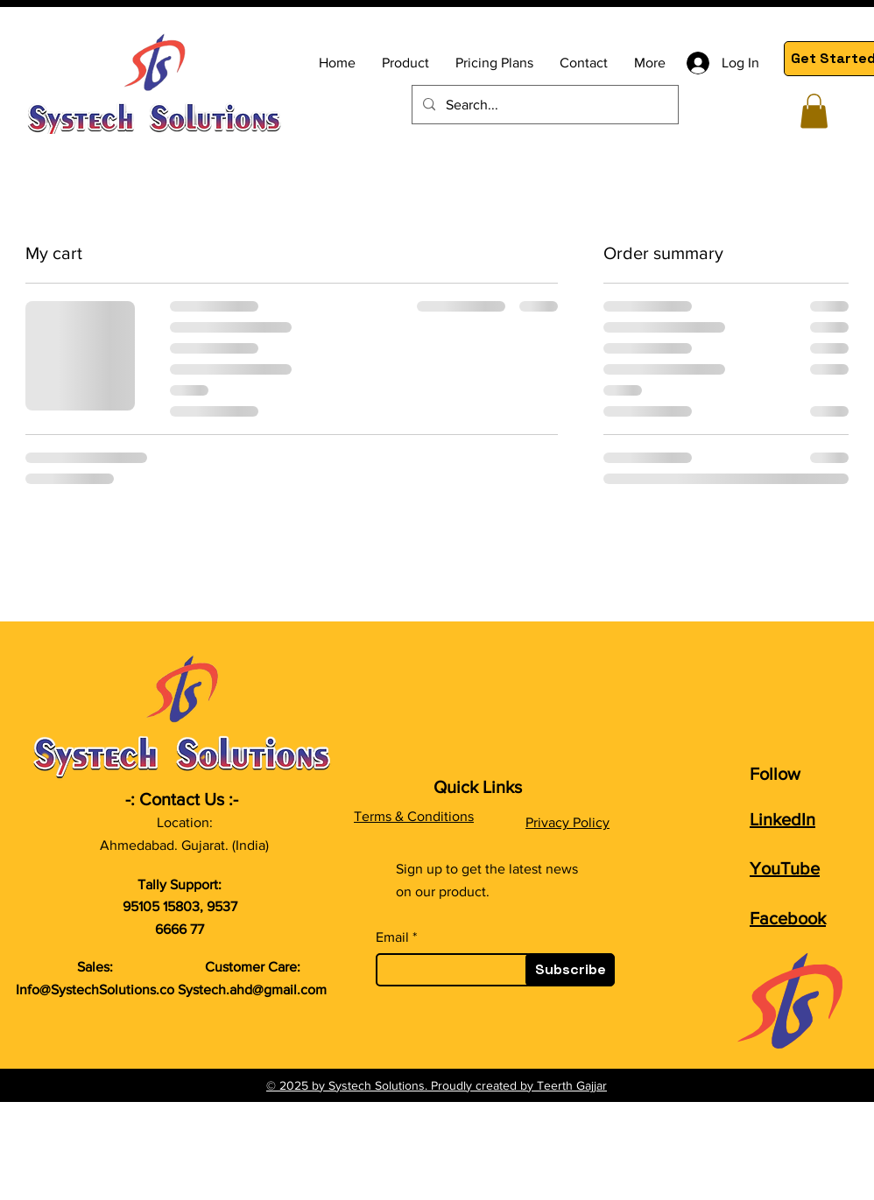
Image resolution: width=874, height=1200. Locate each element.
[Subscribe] (570, 969)
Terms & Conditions (414, 816)
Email (392, 937)
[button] (814, 111)
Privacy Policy (567, 822)
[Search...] (543, 104)
